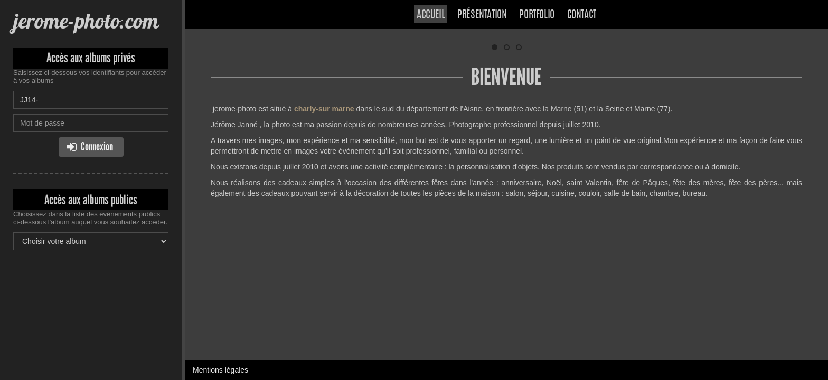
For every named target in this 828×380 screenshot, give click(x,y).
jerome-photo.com (85, 20)
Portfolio (536, 15)
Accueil (431, 15)
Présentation (481, 15)
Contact (581, 15)
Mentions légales (220, 245)
